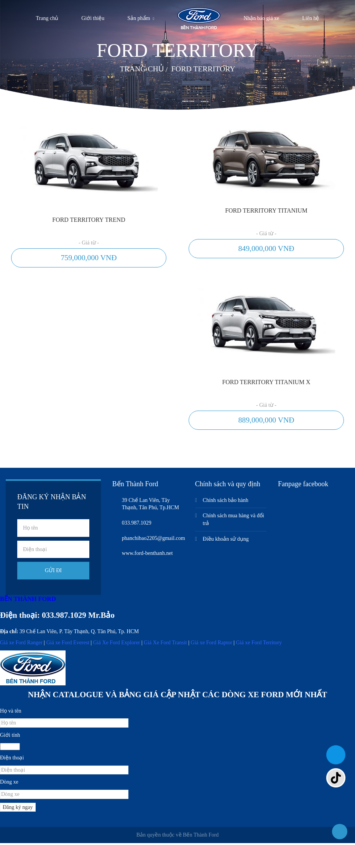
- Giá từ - (89, 243)
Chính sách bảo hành (225, 502)
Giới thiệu (92, 18)
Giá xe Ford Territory (259, 645)
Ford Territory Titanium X (266, 383)
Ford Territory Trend (88, 220)
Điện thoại (12, 760)
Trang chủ (47, 18)
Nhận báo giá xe (261, 18)
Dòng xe (9, 784)
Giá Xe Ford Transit (165, 645)
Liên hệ (310, 18)
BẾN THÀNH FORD (28, 600)
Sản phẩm (138, 18)
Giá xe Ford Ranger (21, 645)
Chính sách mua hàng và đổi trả (233, 521)
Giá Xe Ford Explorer (116, 645)
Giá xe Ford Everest (67, 645)
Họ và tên (10, 713)
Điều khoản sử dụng (226, 541)
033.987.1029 (64, 617)
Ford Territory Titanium (266, 211)
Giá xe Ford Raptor (211, 645)
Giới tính (10, 737)
